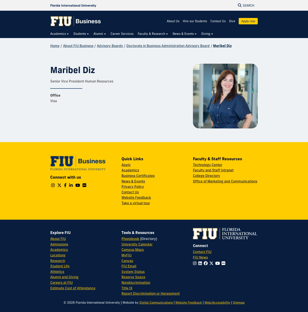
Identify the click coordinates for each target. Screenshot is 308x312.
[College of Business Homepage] (75, 21)
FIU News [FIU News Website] (200, 257)
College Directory (206, 176)
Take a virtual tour (135, 203)
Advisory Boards (110, 46)
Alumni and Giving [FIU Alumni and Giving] (64, 277)
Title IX (126, 288)
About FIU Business (78, 46)
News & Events (133, 181)
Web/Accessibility (217, 303)
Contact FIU (202, 252)
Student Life (60, 266)
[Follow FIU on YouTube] (218, 263)
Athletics (57, 271)
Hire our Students (195, 21)
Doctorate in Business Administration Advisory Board (168, 46)
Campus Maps (132, 249)
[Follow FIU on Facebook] (206, 263)
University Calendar (137, 244)
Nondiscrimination (135, 282)
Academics (130, 170)
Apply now (248, 21)
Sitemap (239, 303)
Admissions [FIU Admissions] (59, 244)
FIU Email (128, 266)
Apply (126, 165)
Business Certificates (138, 176)
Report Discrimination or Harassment (150, 293)
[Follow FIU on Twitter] (212, 263)
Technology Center (207, 165)
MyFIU (126, 255)
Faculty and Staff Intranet (213, 170)
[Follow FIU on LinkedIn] (201, 263)
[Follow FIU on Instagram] (195, 263)
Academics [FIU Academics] (59, 249)
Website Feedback (136, 197)
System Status (133, 271)
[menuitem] (59, 34)
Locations (57, 255)
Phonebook (130, 239)
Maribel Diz (222, 46)
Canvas (127, 261)
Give (232, 21)
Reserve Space (133, 277)
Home (54, 46)
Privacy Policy (132, 186)
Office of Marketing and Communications (225, 181)
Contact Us (218, 21)
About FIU (58, 239)
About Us (173, 21)
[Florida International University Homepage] (73, 5)
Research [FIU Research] (57, 261)
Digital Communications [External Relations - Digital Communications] (156, 303)
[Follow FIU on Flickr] (224, 263)
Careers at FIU (61, 282)
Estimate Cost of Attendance (72, 288)
